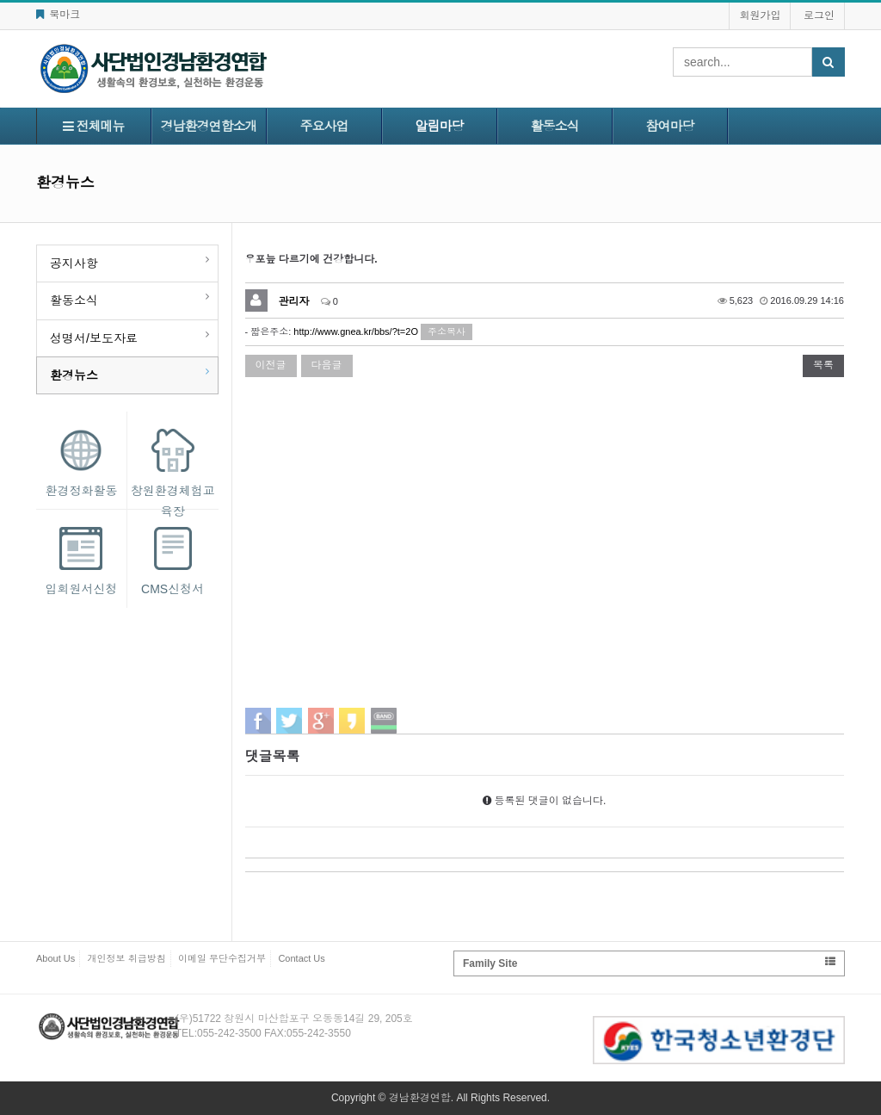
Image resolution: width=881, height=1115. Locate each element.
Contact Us (301, 958)
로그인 (819, 15)
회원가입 (759, 15)
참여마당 (670, 126)
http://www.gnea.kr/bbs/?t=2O (355, 331)
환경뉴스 (74, 375)
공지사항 (74, 263)
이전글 (271, 365)
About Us (55, 958)
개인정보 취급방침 (127, 958)
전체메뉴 (93, 126)
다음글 (326, 365)
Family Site (649, 963)
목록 (823, 365)
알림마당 (440, 126)
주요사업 (324, 126)
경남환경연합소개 (209, 126)
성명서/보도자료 (94, 338)
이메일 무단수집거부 (222, 958)
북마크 (58, 15)
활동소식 (555, 126)
